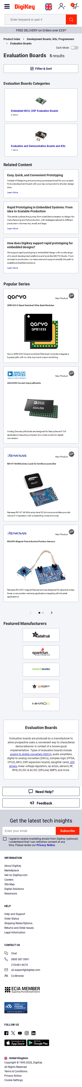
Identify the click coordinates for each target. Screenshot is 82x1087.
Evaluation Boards (20, 43)
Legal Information (14, 932)
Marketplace (11, 870)
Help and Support (14, 914)
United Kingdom (16, 1058)
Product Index (11, 39)
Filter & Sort (43, 68)
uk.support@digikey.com (22, 970)
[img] (25, 7)
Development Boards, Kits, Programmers (50, 39)
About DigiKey (12, 865)
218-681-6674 (16, 964)
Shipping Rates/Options (18, 923)
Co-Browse (14, 976)
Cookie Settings (13, 1080)
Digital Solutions (14, 889)
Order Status (11, 918)
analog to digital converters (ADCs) (30, 754)
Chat (10, 954)
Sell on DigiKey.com (16, 875)
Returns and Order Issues (19, 927)
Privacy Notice (46, 845)
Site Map (9, 884)
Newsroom (10, 893)
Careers (8, 879)
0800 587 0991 (16, 960)
